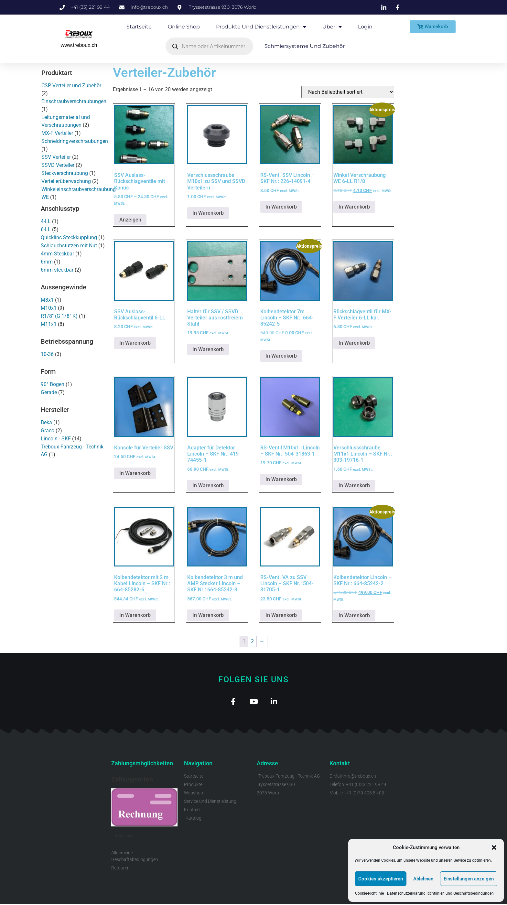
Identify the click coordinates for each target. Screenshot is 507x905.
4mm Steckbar (57, 254)
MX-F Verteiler (57, 133)
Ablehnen (423, 879)
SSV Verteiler (56, 157)
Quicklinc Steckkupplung (69, 237)
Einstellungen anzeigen (469, 879)
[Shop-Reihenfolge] (347, 92)
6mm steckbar (57, 270)
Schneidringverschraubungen (74, 141)
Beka (46, 422)
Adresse (267, 764)
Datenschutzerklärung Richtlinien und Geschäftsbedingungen (440, 893)
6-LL (46, 229)
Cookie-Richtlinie (369, 893)
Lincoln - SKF (56, 439)
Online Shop (184, 27)
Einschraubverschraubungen (73, 101)
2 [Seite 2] (252, 641)
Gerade (49, 392)
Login (365, 27)
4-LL (46, 221)
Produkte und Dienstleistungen (261, 27)
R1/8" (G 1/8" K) (59, 316)
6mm (47, 262)
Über (332, 27)
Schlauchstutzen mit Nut (69, 245)
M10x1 (49, 308)
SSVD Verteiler (57, 165)
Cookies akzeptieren (380, 879)
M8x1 (47, 300)
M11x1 (49, 324)
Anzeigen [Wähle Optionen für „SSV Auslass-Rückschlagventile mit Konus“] (130, 220)
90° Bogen (52, 384)
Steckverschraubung (64, 173)
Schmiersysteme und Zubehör (304, 46)
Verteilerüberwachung (66, 181)
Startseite (139, 27)
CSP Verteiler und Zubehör (71, 85)
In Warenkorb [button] (208, 213)
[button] (494, 847)
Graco (47, 430)
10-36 (47, 354)
